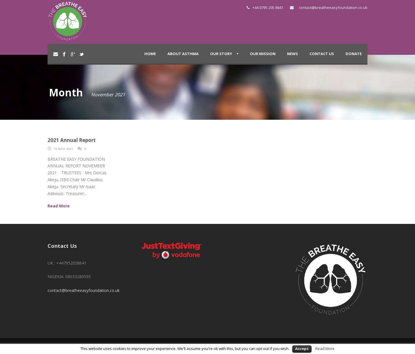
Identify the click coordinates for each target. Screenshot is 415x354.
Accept (302, 348)
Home (150, 53)
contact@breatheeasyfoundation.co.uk (333, 7)
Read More (325, 348)
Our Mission (263, 53)
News (292, 53)
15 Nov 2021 (63, 149)
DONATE (354, 53)
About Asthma (183, 53)
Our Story (221, 53)
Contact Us (322, 53)
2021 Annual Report (72, 140)
